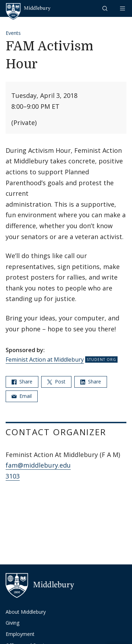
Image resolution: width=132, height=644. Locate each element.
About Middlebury (26, 611)
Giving (12, 622)
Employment (20, 634)
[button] (105, 8)
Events (13, 33)
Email (22, 396)
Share (22, 381)
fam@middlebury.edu (38, 465)
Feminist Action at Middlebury (45, 359)
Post (56, 381)
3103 (13, 476)
